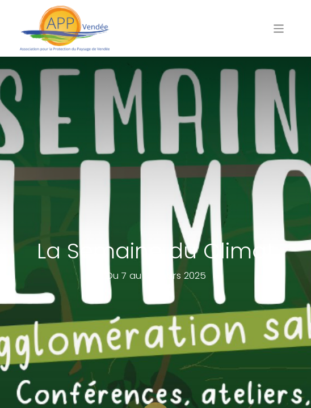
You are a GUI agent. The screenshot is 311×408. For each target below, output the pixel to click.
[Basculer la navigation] (279, 28)
